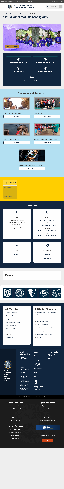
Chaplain (22, 413)
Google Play (10, 378)
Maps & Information (15, 470)
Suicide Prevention (23, 407)
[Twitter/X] (52, 396)
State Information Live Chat (15, 446)
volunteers (48, 231)
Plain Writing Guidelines (44, 372)
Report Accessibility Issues (47, 476)
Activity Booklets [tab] (9, 197)
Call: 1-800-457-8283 (15, 458)
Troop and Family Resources (22, 13)
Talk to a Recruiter (11, 353)
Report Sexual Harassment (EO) (24, 425)
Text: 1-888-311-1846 (15, 461)
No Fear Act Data (38, 409)
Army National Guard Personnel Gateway (46, 355)
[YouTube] (49, 399)
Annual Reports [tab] (9, 187)
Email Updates (15, 476)
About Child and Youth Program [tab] (9, 182)
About (35, 396)
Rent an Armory (11, 366)
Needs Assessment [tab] (8, 192)
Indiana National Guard (24, 6)
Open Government (42, 365)
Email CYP (17, 295)
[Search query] (53, 6)
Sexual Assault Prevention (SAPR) (24, 430)
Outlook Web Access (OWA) (45, 368)
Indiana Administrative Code (15, 482)
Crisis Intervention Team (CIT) (23, 417)
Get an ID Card (10, 357)
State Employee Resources (47, 461)
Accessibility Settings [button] (47, 473)
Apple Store (10, 381)
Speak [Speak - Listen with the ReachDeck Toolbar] (47, 481)
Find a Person (15, 452)
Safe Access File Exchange (45, 375)
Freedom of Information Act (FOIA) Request (38, 405)
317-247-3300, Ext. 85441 (47, 266)
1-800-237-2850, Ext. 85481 (47, 271)
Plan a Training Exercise (13, 363)
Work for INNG (10, 369)
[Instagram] (55, 396)
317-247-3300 (38, 401)
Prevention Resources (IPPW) (25, 421)
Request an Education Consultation (17, 360)
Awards (15, 485)
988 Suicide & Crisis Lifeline (24, 398)
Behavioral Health (25, 410)
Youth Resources (12, 46)
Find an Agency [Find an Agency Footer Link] (15, 455)
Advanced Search (47, 449)
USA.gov (39, 378)
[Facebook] (49, 396)
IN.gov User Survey (47, 446)
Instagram (47, 299)
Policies (47, 452)
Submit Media (10, 373)
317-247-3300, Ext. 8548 (47, 261)
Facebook (47, 295)
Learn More (16, 116)
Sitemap (47, 455)
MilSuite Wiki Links (42, 362)
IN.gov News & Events (15, 473)
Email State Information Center (15, 449)
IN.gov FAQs (47, 458)
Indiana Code (15, 479)
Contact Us (37, 398)
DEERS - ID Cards (42, 359)
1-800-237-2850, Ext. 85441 (47, 276)
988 (27, 402)
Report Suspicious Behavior (37, 413)
